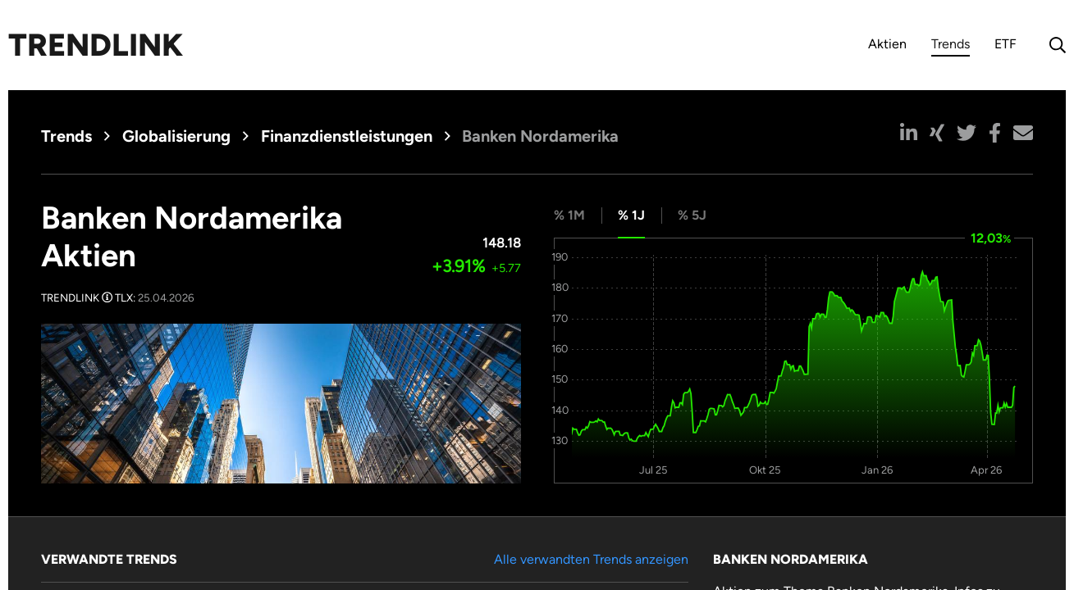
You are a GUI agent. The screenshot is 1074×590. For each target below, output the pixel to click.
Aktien (887, 44)
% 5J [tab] (692, 215)
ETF (1005, 44)
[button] (908, 133)
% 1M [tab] (569, 215)
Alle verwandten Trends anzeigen (591, 559)
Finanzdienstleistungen (346, 136)
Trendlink (95, 45)
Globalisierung (176, 136)
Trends (950, 46)
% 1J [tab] (631, 215)
